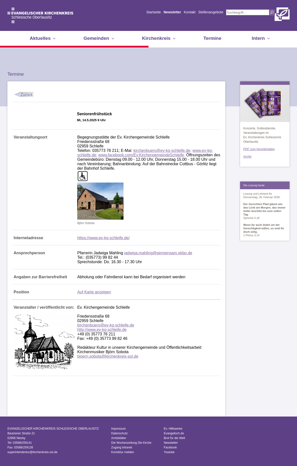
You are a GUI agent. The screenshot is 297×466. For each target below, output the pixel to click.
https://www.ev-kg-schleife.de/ (103, 238)
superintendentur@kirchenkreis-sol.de (32, 452)
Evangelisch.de (174, 433)
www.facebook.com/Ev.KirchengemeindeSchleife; (142, 155)
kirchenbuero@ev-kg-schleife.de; (162, 150)
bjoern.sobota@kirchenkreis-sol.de (107, 356)
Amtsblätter (118, 438)
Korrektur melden (122, 452)
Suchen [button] (272, 12)
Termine (212, 38)
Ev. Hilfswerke (173, 428)
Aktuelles (40, 38)
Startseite (153, 12)
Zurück (27, 95)
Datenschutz (119, 433)
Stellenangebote (210, 12)
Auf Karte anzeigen (94, 292)
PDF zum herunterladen (259, 149)
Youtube (169, 452)
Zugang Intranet (121, 447)
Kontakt (190, 12)
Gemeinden (96, 38)
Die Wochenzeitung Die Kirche (131, 442)
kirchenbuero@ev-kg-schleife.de (105, 325)
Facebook (170, 447)
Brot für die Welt (174, 438)
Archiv (247, 156)
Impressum (118, 428)
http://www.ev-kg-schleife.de (101, 329)
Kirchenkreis (156, 38)
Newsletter (172, 12)
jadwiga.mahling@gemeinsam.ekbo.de (158, 253)
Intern (258, 38)
